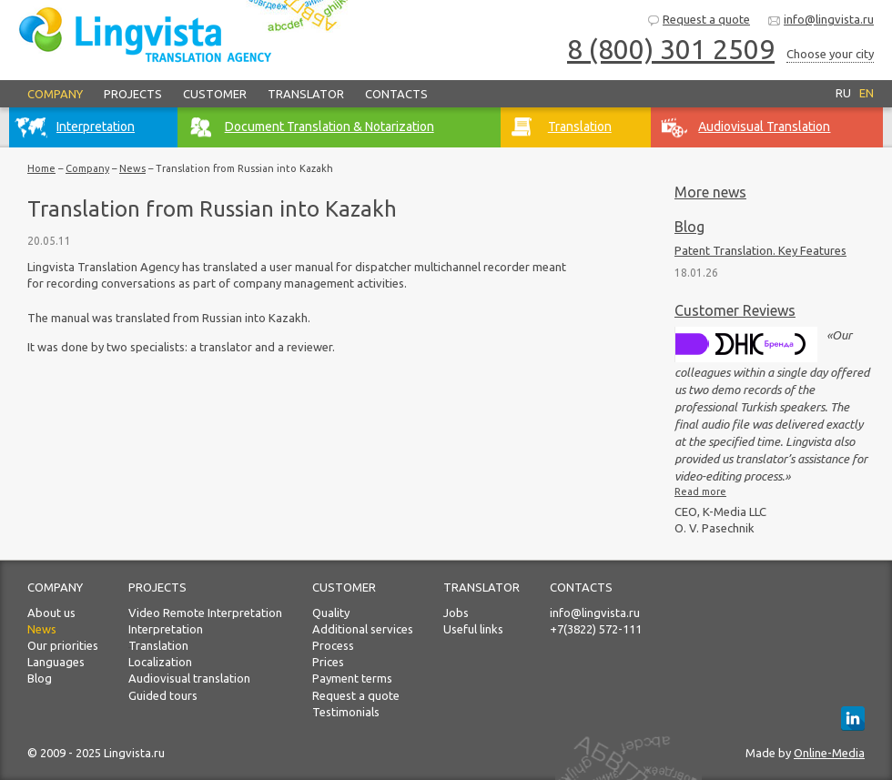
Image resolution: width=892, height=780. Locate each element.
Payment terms (352, 678)
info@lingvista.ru (820, 20)
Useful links (473, 629)
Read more (700, 491)
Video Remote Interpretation (205, 612)
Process (333, 645)
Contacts (396, 93)
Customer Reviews (735, 310)
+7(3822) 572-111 (596, 629)
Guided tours (163, 695)
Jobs (456, 612)
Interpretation (165, 629)
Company (55, 93)
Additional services (362, 629)
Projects (133, 93)
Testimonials (346, 711)
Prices (328, 661)
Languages (56, 661)
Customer (215, 93)
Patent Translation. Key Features (760, 250)
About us (51, 612)
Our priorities (62, 645)
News (132, 168)
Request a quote (698, 20)
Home (41, 168)
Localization (160, 661)
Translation (158, 645)
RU (843, 92)
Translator (306, 93)
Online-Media (829, 752)
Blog (689, 226)
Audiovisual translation (189, 678)
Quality (331, 612)
